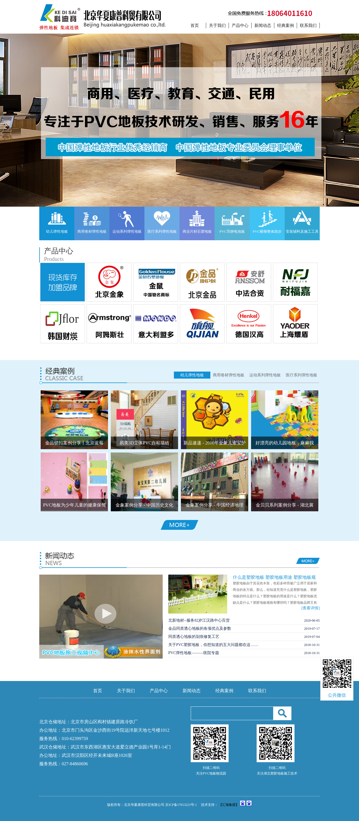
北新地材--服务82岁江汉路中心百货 (199, 620)
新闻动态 (262, 25)
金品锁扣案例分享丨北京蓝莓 (74, 442)
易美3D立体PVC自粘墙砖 (144, 442)
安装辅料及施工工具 (302, 231)
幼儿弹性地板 (57, 231)
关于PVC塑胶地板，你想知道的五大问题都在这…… (213, 645)
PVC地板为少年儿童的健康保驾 (74, 505)
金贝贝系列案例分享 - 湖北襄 (284, 505)
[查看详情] (311, 608)
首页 (194, 25)
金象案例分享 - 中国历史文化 (144, 505)
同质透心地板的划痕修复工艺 (193, 637)
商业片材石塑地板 (197, 231)
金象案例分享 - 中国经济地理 (214, 505)
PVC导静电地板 (232, 231)
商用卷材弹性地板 (92, 231)
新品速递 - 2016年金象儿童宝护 (214, 442)
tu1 (179, 120)
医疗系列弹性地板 (162, 231)
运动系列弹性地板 (127, 231)
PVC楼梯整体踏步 (267, 231)
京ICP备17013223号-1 (181, 805)
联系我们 (308, 25)
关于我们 (217, 25)
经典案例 (285, 25)
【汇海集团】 (229, 805)
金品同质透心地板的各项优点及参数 (199, 628)
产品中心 (240, 25)
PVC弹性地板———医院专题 (193, 653)
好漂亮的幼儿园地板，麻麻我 (285, 442)
